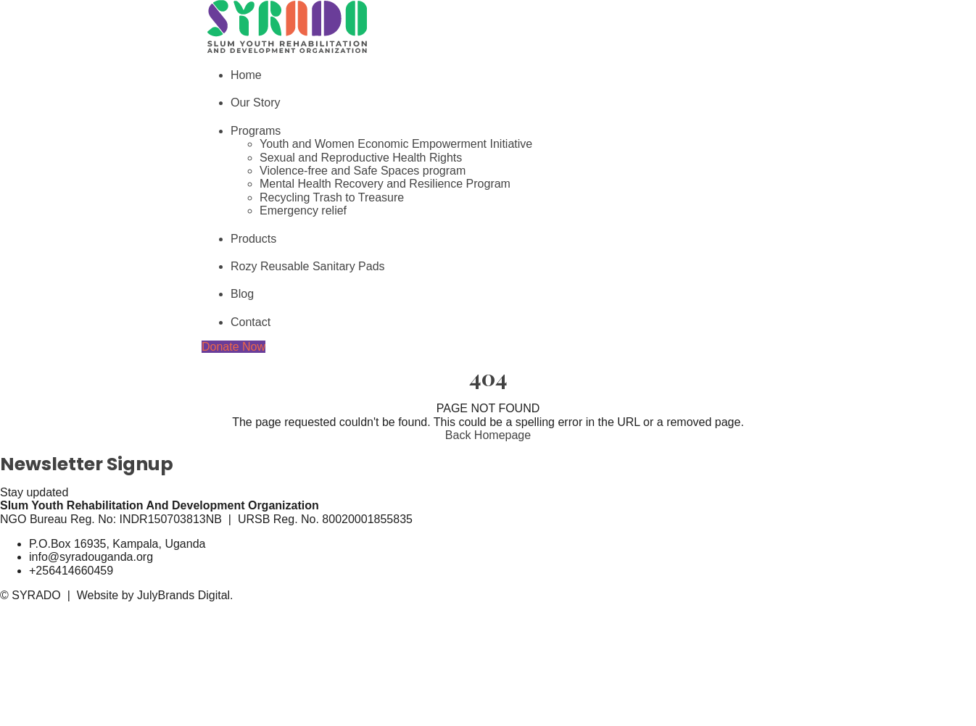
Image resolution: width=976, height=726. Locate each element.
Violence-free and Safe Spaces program (363, 170)
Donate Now (233, 347)
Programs (256, 131)
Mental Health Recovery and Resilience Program (385, 184)
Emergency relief (303, 210)
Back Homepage (488, 435)
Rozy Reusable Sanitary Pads (308, 266)
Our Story (255, 102)
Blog (242, 294)
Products (253, 239)
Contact (250, 322)
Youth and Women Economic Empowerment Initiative (396, 144)
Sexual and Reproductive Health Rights (361, 157)
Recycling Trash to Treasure (332, 197)
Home (246, 75)
